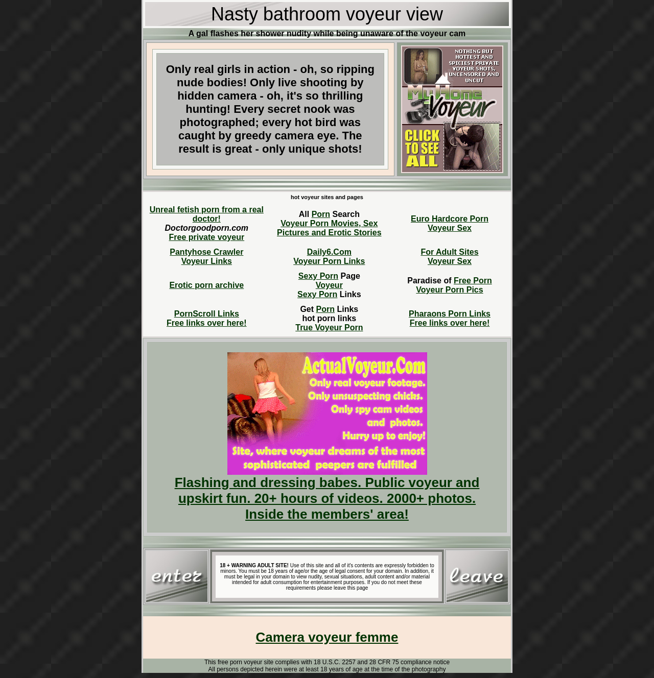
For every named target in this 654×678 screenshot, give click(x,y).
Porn (321, 214)
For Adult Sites (449, 252)
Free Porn (473, 280)
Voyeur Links (206, 261)
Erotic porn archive (206, 285)
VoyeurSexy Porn (320, 290)
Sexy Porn (318, 276)
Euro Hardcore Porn (449, 218)
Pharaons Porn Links (450, 313)
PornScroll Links (206, 313)
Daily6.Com (329, 252)
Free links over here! (207, 323)
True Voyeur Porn (329, 327)
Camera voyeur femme (327, 637)
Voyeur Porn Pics (449, 289)
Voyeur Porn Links (329, 261)
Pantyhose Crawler (206, 252)
